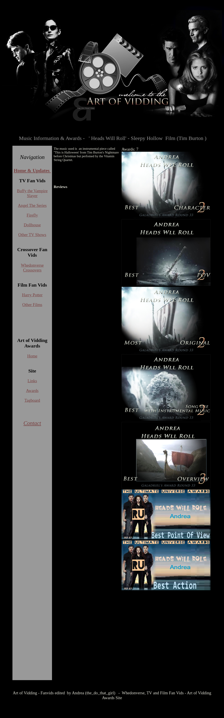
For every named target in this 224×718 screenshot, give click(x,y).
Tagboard (32, 400)
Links (32, 380)
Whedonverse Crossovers (32, 267)
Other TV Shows (32, 234)
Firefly (32, 215)
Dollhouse (32, 225)
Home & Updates (32, 170)
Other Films (32, 304)
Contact (32, 423)
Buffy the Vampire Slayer (32, 193)
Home (32, 356)
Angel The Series (32, 205)
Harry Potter (32, 295)
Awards (32, 390)
